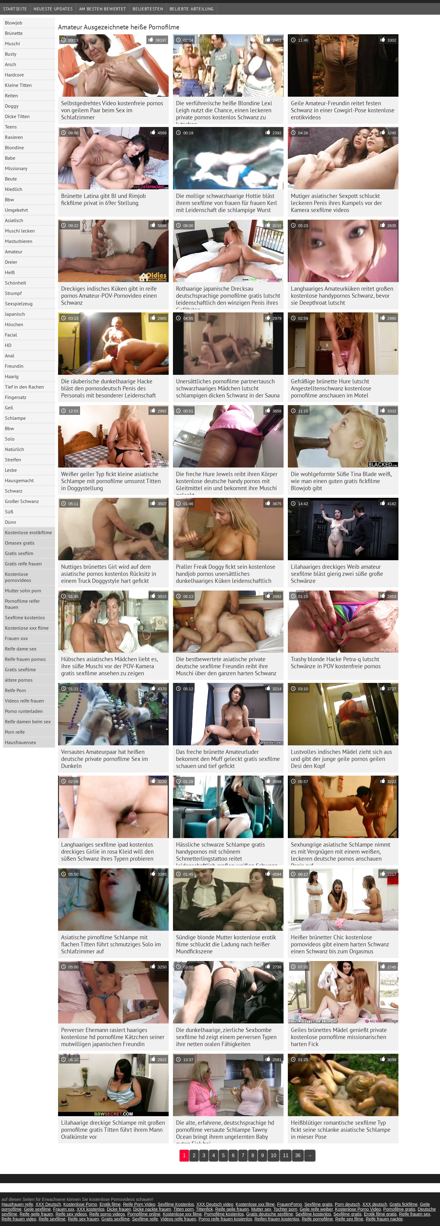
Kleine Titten (18, 85)
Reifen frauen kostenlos (277, 1219)
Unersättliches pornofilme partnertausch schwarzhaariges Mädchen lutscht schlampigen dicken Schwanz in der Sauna (228, 388)
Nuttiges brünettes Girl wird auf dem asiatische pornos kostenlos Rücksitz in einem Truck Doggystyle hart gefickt (108, 573)
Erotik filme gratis (380, 1214)
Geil (9, 407)
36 (298, 1155)
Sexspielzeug (19, 303)
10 (273, 1155)
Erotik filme (110, 1204)
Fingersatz (15, 397)
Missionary (16, 168)
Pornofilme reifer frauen (22, 604)
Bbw (9, 199)
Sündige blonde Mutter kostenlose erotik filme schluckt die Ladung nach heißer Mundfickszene (226, 944)
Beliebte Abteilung (192, 9)
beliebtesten (148, 9)
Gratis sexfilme (20, 669)
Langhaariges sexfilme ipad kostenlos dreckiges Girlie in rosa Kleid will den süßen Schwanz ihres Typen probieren (107, 851)
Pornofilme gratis (399, 1209)
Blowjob (13, 23)
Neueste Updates (53, 9)
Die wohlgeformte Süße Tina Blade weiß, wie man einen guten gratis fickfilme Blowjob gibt (341, 481)
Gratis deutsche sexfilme (269, 1214)
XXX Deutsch (48, 1204)
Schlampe (15, 418)
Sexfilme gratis (318, 1204)
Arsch (10, 64)
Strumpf (13, 293)
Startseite (15, 9)
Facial (11, 335)
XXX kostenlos (91, 1209)
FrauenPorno (289, 1204)
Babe (10, 158)
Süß (9, 512)
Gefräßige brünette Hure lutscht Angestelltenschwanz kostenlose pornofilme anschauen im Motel (331, 388)
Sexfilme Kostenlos (176, 1204)
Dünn (10, 522)
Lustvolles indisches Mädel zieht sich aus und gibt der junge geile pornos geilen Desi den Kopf (341, 759)
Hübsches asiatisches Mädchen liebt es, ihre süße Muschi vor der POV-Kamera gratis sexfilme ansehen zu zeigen (109, 666)
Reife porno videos (107, 1214)
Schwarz (13, 491)
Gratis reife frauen (23, 564)
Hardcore (14, 75)
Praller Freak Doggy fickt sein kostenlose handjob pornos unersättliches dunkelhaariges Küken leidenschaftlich (225, 573)
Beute (11, 179)
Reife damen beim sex (28, 721)
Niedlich (13, 189)
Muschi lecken (20, 231)
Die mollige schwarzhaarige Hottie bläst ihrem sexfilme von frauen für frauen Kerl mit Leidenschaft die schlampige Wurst (226, 203)
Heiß (10, 272)
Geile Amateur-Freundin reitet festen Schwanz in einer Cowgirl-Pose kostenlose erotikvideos (342, 110)
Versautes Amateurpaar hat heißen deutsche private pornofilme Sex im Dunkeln (104, 759)
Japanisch (15, 314)
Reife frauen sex (414, 1214)
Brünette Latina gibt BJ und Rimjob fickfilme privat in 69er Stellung (103, 199)
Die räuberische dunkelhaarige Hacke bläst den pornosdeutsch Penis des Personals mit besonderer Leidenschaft (108, 388)
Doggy (11, 106)
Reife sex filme (349, 1219)
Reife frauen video (19, 1219)
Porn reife (15, 732)
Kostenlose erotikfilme (28, 532)
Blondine (14, 147)
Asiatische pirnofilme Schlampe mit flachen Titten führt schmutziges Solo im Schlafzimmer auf (111, 944)
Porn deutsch (347, 1204)
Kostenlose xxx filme (27, 628)
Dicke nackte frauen (152, 1209)
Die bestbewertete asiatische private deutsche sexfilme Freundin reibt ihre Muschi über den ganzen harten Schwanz (226, 666)
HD (8, 345)
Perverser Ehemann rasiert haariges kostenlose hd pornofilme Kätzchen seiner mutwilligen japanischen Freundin (112, 1037)
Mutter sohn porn (23, 590)
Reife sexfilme (51, 1219)
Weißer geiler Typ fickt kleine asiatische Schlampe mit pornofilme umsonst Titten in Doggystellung (111, 481)
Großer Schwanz (22, 501)
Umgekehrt (16, 210)
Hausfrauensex (20, 742)
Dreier (11, 262)
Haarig (12, 376)
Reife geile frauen (232, 1209)
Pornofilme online (143, 1214)
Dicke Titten (17, 116)
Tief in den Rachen (24, 387)
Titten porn (183, 1209)
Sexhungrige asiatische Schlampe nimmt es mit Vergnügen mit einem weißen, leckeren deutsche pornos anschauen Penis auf (340, 853)
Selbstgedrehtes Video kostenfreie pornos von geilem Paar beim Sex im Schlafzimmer (112, 110)
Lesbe (11, 470)
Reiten (11, 95)
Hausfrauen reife (17, 1204)
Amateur (13, 251)
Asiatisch (14, 220)
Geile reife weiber (316, 1209)
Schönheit (15, 283)
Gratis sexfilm (19, 553)
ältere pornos (19, 680)
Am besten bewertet (103, 9)
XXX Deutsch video (214, 1204)
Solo (10, 439)
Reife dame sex (20, 649)
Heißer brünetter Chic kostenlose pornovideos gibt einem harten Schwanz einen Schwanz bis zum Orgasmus (340, 944)
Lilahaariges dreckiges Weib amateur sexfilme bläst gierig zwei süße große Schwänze (337, 573)
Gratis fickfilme (404, 1204)
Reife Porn (15, 690)
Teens (11, 127)
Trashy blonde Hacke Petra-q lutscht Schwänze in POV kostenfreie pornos (336, 662)
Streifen (13, 459)
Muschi (12, 43)
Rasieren (14, 137)
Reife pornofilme (317, 1219)
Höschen (14, 324)
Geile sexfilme (37, 1209)
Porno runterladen (24, 711)
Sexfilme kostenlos (25, 617)
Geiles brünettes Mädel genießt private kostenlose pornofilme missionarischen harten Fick (339, 1037)
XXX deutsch (374, 1204)
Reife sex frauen (83, 1219)
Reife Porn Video (139, 1204)
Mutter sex (261, 1209)
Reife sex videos (71, 1214)
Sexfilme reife (145, 1219)
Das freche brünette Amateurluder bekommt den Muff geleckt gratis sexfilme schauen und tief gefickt (228, 759)
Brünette (14, 33)
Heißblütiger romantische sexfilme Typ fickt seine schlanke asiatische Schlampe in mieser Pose (341, 1129)
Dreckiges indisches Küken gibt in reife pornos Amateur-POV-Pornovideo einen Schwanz (109, 295)
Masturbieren (18, 241)
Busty (10, 54)
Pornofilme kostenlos (224, 1214)
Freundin (14, 366)
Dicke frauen (119, 1209)
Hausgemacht (19, 480)
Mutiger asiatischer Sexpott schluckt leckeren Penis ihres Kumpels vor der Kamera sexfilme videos (336, 203)
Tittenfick (204, 1209)
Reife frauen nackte (384, 1219)
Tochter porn (285, 1209)
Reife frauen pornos (25, 659)
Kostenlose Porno (80, 1204)
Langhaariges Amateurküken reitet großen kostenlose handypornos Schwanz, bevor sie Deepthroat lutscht (342, 295)
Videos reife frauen (24, 701)
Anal (9, 355)
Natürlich (14, 449)
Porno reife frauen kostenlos (225, 1219)
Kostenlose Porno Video (358, 1209)
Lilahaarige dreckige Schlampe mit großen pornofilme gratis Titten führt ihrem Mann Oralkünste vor (113, 1129)
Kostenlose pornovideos (18, 577)
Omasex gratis (20, 543)
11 (285, 1155)
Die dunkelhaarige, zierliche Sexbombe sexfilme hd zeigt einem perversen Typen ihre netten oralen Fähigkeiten (226, 1037)
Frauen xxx (16, 638)
